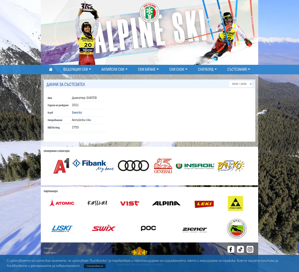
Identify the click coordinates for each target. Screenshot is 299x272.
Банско (77, 112)
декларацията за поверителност (55, 266)
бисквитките (17, 266)
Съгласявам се (95, 266)
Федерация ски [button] (75, 69)
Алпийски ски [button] (112, 69)
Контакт (50, 252)
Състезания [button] (237, 69)
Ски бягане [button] (147, 69)
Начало (48, 248)
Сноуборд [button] (206, 69)
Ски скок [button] (176, 69)
